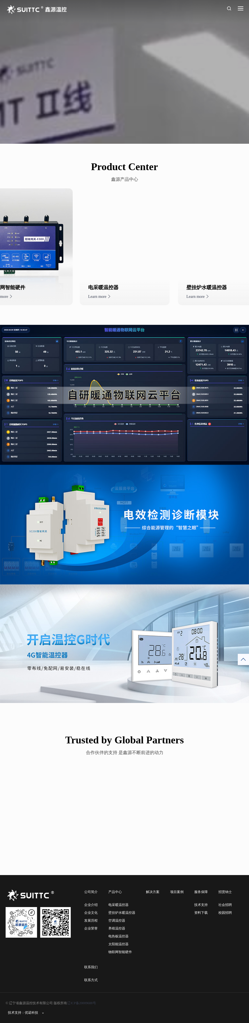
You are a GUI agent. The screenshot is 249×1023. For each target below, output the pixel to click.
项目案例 (177, 892)
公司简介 (91, 892)
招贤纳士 (225, 892)
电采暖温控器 (118, 905)
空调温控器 (116, 920)
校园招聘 (225, 913)
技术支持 (201, 905)
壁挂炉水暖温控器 (121, 913)
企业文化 (91, 913)
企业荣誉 (91, 928)
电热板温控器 (118, 936)
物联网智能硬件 (120, 952)
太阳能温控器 (118, 944)
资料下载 (201, 913)
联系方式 (91, 980)
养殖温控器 (116, 928)
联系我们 (91, 967)
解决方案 (152, 892)
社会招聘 (225, 905)
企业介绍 (91, 905)
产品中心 (115, 892)
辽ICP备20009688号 (81, 1003)
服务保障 (201, 892)
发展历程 (91, 920)
